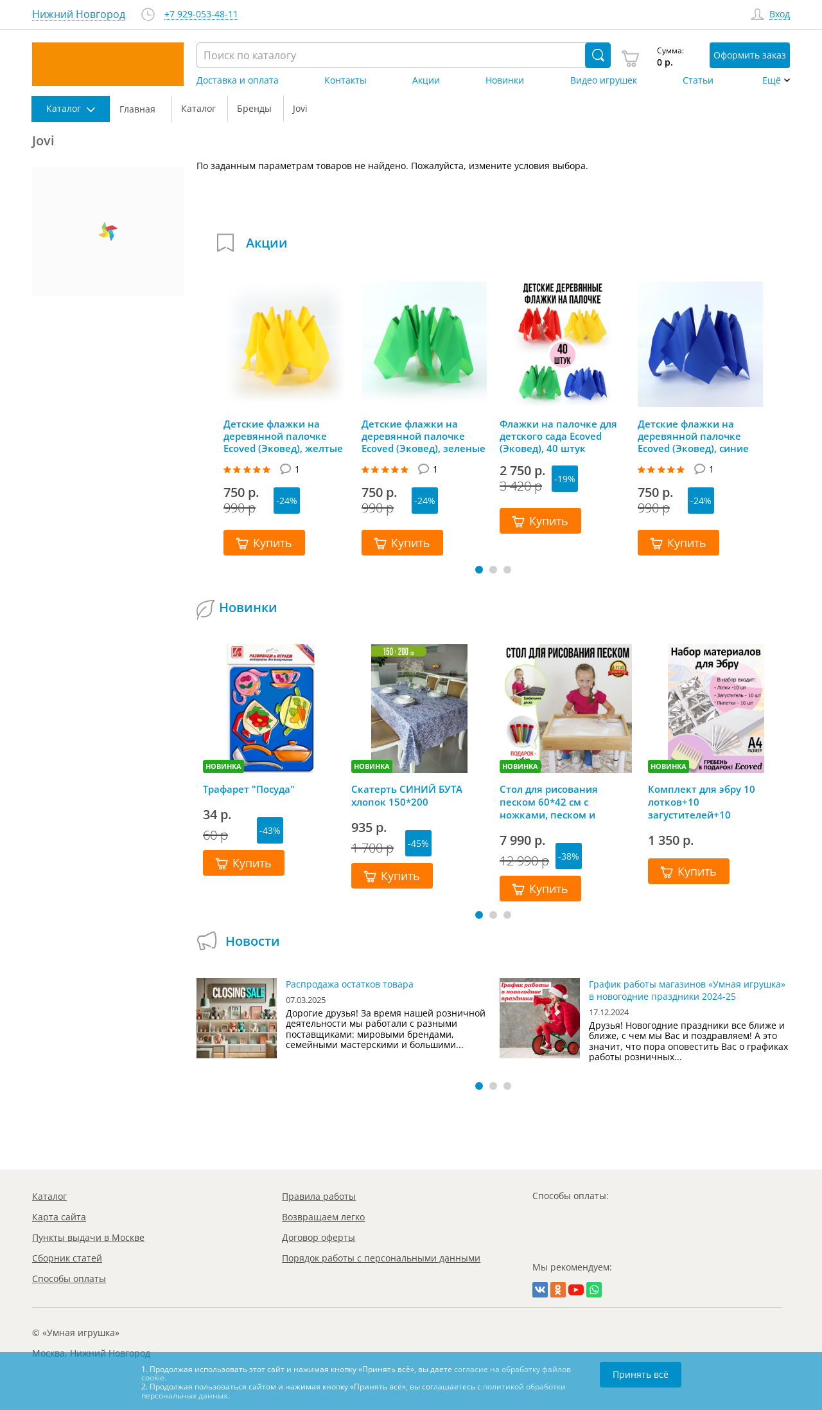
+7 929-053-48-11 (201, 14)
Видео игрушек (603, 80)
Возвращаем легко (323, 1217)
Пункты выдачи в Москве (88, 1237)
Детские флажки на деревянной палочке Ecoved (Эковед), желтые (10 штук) (283, 436)
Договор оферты (318, 1237)
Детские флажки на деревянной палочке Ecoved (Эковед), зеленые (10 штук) (423, 436)
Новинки (504, 80)
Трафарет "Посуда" (249, 788)
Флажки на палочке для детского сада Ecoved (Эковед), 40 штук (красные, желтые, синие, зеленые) (562, 436)
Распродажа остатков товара (350, 984)
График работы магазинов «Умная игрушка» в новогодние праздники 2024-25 (687, 990)
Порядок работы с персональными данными (381, 1258)
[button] (479, 570)
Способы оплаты (69, 1278)
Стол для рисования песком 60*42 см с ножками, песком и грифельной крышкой (554, 801)
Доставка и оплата (238, 80)
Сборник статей (67, 1258)
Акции (426, 80)
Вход (779, 14)
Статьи (698, 80)
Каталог (49, 1196)
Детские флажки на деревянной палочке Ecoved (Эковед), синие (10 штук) (693, 436)
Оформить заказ (749, 55)
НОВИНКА (223, 766)
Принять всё (641, 1374)
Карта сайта (59, 1217)
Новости (252, 941)
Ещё (771, 80)
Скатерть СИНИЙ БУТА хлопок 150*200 (406, 795)
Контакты (345, 80)
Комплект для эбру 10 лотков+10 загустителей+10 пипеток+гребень (701, 801)
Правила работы (319, 1196)
